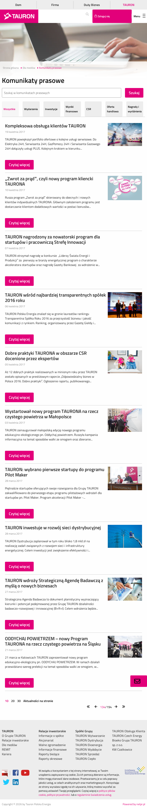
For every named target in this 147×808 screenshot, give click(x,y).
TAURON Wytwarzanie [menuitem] (90, 735)
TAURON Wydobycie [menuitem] (88, 749)
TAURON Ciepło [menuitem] (85, 758)
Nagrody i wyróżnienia (135, 109)
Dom (18, 4)
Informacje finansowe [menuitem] (53, 749)
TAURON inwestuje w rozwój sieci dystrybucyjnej (53, 527)
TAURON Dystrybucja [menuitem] (89, 740)
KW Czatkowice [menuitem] (122, 749)
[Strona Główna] (19, 16)
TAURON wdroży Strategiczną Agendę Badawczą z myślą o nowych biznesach (54, 583)
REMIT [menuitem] (6, 749)
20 (13, 701)
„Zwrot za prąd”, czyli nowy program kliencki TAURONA (49, 181)
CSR (88, 109)
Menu (139, 16)
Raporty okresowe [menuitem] (50, 758)
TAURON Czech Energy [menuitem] (127, 735)
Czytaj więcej (19, 165)
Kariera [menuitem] (6, 754)
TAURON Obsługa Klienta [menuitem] (128, 731)
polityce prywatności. (59, 795)
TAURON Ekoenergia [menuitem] (88, 745)
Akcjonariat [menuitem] (46, 740)
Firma (55, 4)
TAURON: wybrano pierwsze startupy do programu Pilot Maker (54, 472)
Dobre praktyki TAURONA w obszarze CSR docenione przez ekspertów (46, 356)
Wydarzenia (31, 109)
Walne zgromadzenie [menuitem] (52, 745)
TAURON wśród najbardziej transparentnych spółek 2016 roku (55, 297)
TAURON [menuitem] (7, 731)
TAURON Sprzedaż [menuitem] (87, 754)
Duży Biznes (92, 4)
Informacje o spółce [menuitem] (51, 735)
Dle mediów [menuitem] (9, 745)
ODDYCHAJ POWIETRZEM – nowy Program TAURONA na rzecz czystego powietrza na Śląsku (53, 641)
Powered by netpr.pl (134, 804)
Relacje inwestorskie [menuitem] (15, 740)
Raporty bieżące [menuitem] (49, 754)
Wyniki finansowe (72, 109)
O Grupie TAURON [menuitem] (14, 735)
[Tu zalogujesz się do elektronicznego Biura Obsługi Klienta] (112, 16)
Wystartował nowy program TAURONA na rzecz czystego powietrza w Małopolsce (51, 414)
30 (19, 701)
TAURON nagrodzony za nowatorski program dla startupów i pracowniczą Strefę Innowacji (52, 239)
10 (7, 701)
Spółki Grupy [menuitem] (84, 731)
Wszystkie (9, 109)
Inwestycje (51, 109)
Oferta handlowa (112, 109)
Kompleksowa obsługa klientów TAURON (45, 125)
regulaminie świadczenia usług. (94, 795)
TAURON (128, 4)
